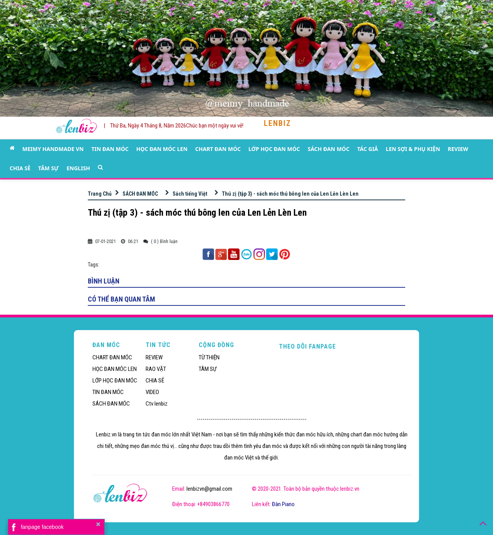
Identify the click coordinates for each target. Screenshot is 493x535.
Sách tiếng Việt (190, 194)
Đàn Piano (283, 504)
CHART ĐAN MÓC (218, 149)
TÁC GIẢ (367, 149)
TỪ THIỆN (209, 357)
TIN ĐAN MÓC (110, 149)
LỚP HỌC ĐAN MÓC (274, 149)
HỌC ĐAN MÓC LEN (162, 149)
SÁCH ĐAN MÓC (328, 149)
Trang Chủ (100, 194)
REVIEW (458, 149)
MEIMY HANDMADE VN (53, 149)
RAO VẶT (156, 369)
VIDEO (152, 392)
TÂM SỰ (48, 168)
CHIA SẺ (20, 168)
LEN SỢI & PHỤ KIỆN (413, 149)
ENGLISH (78, 168)
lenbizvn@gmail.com (209, 488)
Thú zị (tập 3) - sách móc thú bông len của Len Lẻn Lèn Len (290, 194)
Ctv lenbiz (157, 403)
